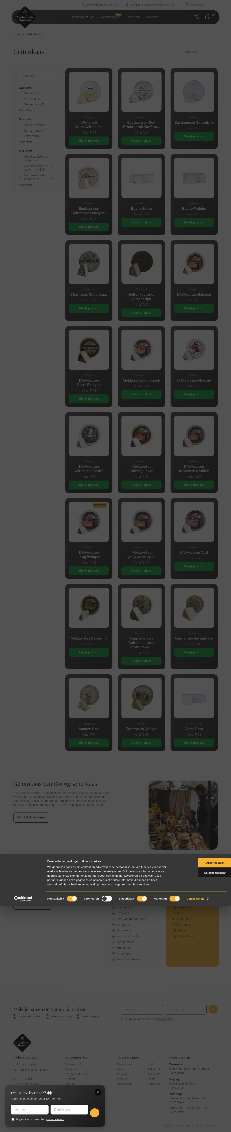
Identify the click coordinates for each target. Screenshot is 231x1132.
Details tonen (195, 1124)
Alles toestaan (201, 1088)
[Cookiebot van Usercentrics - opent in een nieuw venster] (23, 1125)
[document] (115, 566)
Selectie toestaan (201, 1098)
